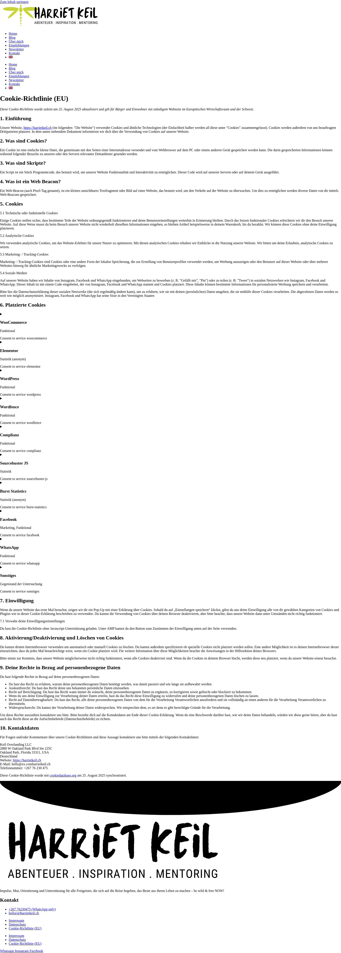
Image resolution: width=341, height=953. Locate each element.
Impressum (16, 920)
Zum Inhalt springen (14, 2)
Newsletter (16, 49)
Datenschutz (17, 924)
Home (13, 33)
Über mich (16, 41)
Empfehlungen (19, 45)
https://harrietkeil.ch (37, 128)
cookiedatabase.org (63, 775)
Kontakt (14, 53)
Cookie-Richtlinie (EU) (25, 928)
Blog (12, 37)
